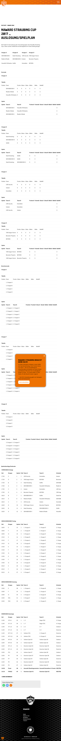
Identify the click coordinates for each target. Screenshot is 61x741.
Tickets (25, 720)
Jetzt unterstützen (24, 382)
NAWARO (9, 25)
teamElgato (34, 738)
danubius (38, 738)
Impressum (34, 736)
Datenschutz (27, 736)
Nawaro (26, 709)
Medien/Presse (27, 719)
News (13, 25)
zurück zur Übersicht (7, 676)
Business (25, 717)
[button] (2, 738)
